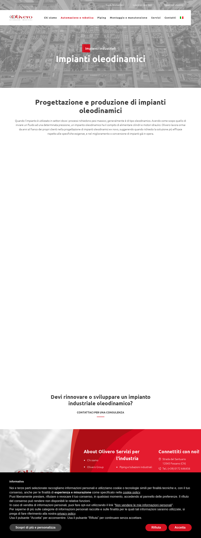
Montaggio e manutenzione (128, 17)
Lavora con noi (142, 4)
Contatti (170, 17)
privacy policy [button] (66, 513)
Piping (101, 17)
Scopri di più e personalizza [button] (36, 527)
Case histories (115, 4)
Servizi (156, 17)
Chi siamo (50, 17)
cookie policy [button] (131, 492)
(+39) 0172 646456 (178, 468)
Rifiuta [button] (156, 527)
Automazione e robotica (77, 17)
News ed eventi (173, 4)
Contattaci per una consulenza (100, 412)
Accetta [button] (180, 527)
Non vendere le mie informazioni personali (143, 505)
